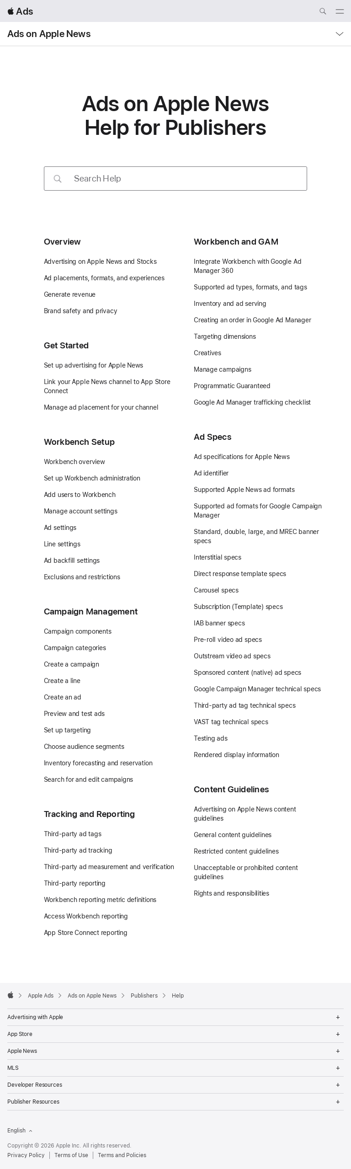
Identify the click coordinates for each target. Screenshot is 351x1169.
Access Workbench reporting (86, 916)
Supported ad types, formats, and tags (250, 287)
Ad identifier (211, 473)
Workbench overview (74, 461)
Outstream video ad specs (232, 656)
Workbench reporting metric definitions (100, 899)
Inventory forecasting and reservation (98, 763)
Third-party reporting (75, 883)
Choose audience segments (84, 746)
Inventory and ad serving (230, 303)
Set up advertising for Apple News (94, 365)
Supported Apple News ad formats (244, 489)
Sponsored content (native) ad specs (247, 672)
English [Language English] (19, 1130)
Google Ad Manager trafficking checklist (252, 402)
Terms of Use (71, 1155)
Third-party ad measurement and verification (109, 866)
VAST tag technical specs (231, 722)
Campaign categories (75, 647)
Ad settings (60, 527)
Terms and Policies (122, 1155)
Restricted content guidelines (236, 851)
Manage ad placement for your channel (101, 407)
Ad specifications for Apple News (242, 456)
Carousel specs (216, 590)
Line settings (62, 544)
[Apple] (10, 995)
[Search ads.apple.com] (323, 12)
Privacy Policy (26, 1155)
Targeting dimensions (225, 336)
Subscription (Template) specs (238, 606)
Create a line (62, 680)
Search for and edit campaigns (88, 779)
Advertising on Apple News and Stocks (100, 261)
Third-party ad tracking (78, 850)
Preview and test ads (74, 713)
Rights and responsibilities (231, 893)
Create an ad (62, 697)
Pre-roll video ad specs (228, 639)
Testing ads (211, 738)
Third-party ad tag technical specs (244, 705)
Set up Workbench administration (92, 478)
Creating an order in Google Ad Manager (252, 320)
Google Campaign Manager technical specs (257, 689)
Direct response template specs (240, 573)
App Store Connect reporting (86, 932)
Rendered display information (236, 754)
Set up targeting (67, 730)
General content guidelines (232, 834)
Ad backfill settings (72, 560)
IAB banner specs (219, 623)
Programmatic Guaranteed (232, 386)
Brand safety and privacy (80, 311)
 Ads (20, 11)
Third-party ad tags (72, 834)
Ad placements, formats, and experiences (104, 278)
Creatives (207, 353)
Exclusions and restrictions (82, 577)
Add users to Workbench (80, 494)
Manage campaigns (222, 369)
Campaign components (78, 631)
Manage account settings (80, 511)
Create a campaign (71, 664)
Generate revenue (70, 294)
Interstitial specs (217, 557)
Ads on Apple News (48, 33)
